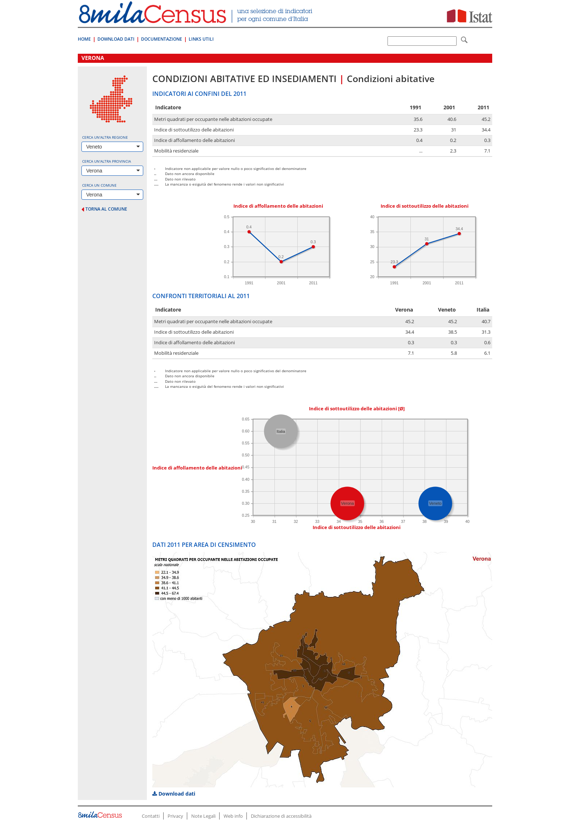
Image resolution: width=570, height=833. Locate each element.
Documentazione (161, 39)
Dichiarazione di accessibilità (281, 816)
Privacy (175, 816)
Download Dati (116, 39)
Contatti (151, 816)
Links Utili (201, 39)
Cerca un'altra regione (105, 137)
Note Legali (203, 816)
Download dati (173, 793)
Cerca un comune (99, 185)
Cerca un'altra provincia (106, 161)
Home (84, 39)
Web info (233, 816)
